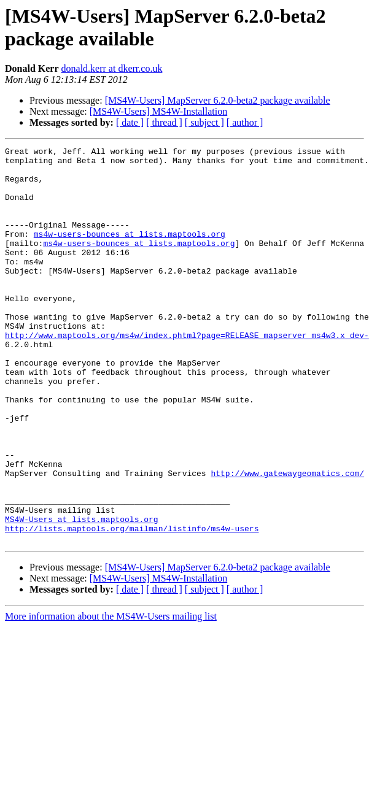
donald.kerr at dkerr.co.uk (112, 68)
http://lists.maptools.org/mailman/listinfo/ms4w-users (131, 605)
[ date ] (130, 122)
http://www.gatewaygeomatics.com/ (287, 539)
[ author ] (245, 122)
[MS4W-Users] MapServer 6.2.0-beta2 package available (217, 100)
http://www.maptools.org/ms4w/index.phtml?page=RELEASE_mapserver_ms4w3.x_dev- (187, 373)
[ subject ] (204, 122)
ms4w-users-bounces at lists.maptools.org (129, 252)
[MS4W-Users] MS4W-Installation (158, 111)
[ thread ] (164, 122)
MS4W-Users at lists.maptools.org (81, 594)
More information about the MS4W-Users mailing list (111, 695)
